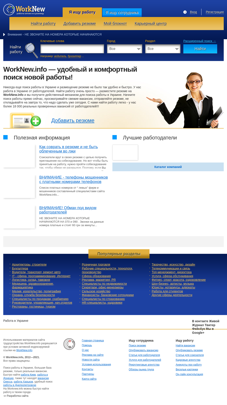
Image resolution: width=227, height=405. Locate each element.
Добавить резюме (72, 120)
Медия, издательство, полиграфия (36, 291)
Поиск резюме (137, 345)
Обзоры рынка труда (141, 369)
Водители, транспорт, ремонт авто (36, 272)
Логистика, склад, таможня (31, 279)
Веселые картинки (187, 369)
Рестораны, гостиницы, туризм (33, 306)
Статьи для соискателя (190, 355)
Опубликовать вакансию (143, 350)
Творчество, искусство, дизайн (173, 264)
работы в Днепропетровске (19, 385)
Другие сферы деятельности (172, 295)
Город (111, 41)
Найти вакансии (185, 345)
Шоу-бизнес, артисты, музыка (173, 283)
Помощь (87, 345)
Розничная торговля (96, 264)
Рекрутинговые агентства (144, 364)
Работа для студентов (167, 291)
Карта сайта (89, 378)
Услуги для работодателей (145, 359)
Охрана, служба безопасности (33, 295)
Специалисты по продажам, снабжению (40, 299)
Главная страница (93, 340)
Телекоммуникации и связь (171, 268)
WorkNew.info (24, 350)
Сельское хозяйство (96, 291)
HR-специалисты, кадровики (102, 302)
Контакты (87, 369)
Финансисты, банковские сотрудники (108, 295)
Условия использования (96, 364)
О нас (85, 350)
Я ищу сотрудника (121, 12)
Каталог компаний (168, 167)
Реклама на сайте (93, 354)
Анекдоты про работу (189, 364)
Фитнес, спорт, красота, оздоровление (179, 279)
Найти (200, 49)
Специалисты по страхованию (103, 299)
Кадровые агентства (188, 359)
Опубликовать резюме (189, 350)
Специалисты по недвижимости (104, 283)
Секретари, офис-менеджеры (103, 287)
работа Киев (28, 374)
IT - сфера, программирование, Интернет (41, 276)
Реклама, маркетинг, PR (99, 279)
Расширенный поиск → (199, 41)
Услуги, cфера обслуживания (172, 276)
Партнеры (88, 374)
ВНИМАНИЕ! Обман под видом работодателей (67, 210)
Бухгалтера (20, 268)
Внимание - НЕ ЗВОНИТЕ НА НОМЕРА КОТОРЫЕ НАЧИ (48, 34)
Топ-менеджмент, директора (172, 272)
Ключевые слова (52, 41)
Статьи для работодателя (144, 355)
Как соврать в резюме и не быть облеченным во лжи (68, 149)
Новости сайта (91, 359)
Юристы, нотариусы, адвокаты (173, 287)
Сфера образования (96, 276)
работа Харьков (23, 381)
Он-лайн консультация (189, 374)
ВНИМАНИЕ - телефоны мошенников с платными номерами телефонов (73, 179)
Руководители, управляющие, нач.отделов (42, 302)
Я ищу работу (82, 12)
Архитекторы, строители (29, 264)
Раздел (150, 41)
